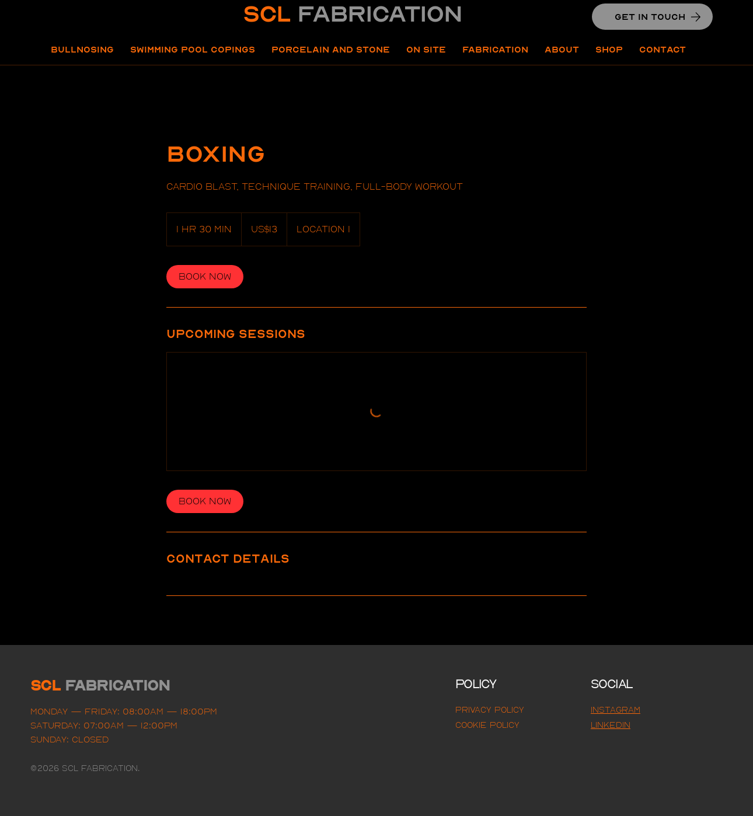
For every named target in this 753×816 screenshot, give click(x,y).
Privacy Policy (489, 709)
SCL (352, 14)
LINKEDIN (610, 725)
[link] (204, 276)
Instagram (615, 709)
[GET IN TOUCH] (652, 16)
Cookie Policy (487, 725)
